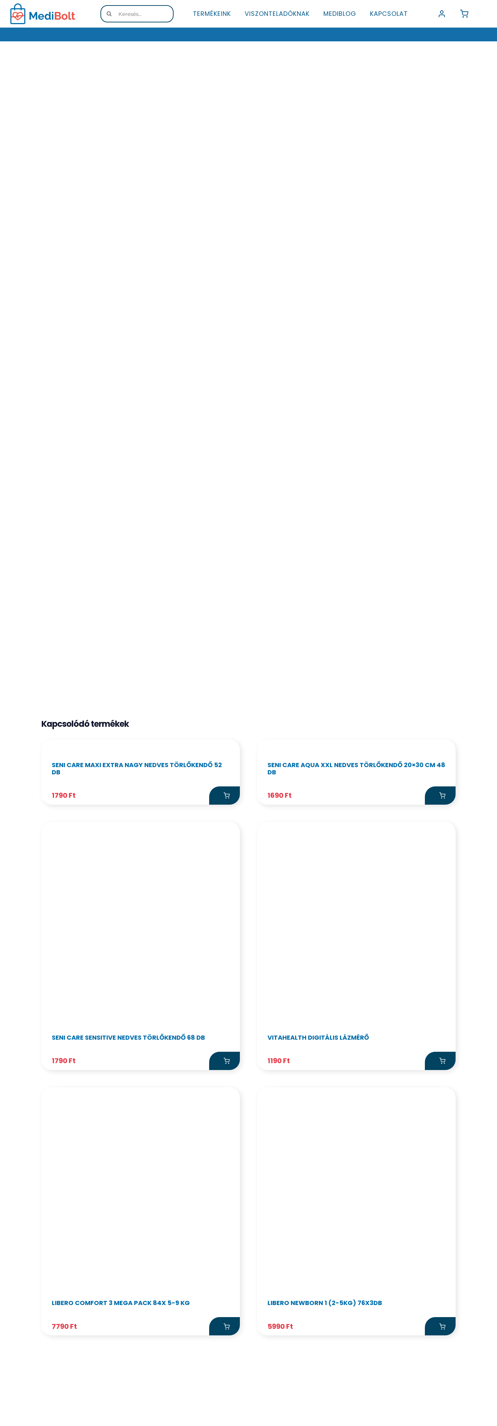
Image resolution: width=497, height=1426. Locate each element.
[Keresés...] (136, 13)
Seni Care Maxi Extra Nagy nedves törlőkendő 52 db (137, 959)
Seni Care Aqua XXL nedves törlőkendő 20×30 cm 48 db (356, 959)
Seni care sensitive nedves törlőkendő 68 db (128, 1228)
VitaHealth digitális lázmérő (318, 1228)
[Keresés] (109, 13)
